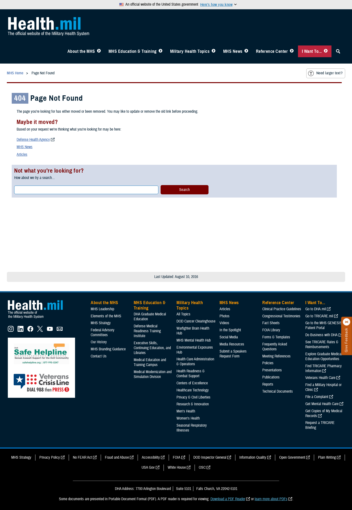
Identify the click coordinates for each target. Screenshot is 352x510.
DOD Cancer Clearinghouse (195, 321)
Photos (225, 316)
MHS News (232, 51)
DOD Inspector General (209, 457)
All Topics (183, 314)
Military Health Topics (190, 51)
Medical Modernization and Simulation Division (153, 374)
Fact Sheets (271, 323)
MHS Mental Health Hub (193, 340)
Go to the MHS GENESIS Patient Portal (323, 325)
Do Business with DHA (321, 335)
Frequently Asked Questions (274, 347)
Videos (224, 323)
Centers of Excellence (192, 383)
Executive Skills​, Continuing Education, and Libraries (152, 348)
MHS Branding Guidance (108, 349)
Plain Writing (327, 457)
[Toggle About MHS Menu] (99, 51)
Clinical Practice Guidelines (281, 309)
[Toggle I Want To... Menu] (326, 51)
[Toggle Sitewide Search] (338, 51)
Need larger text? (325, 73)
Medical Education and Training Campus (150, 362)
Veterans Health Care (320, 377)
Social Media (229, 337)
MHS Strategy (101, 323)
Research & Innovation (192, 404)
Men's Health (185, 411)
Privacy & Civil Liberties (193, 397)
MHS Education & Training (133, 51)
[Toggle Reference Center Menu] (292, 51)
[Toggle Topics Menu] (213, 51)
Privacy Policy (49, 457)
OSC (202, 467)
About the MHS (81, 51)
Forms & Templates (276, 337)
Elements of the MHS (106, 316)
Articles (22, 154)
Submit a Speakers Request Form (233, 354)
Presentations (272, 370)
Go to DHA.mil (315, 309)
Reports (267, 384)
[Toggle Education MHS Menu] (160, 51)
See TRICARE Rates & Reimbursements (321, 344)
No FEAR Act (82, 457)
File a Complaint (316, 396)
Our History (99, 342)
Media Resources (232, 344)
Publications (271, 377)
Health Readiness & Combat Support (190, 373)
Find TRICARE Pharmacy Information (323, 368)
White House (177, 467)
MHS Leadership (102, 309)
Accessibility (151, 457)
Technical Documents (277, 391)
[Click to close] (346, 322)
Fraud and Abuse (117, 457)
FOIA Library (271, 330)
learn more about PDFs (271, 499)
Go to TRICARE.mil (319, 316)
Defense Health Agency (33, 139)
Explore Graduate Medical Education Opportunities (323, 356)
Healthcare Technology (192, 390)
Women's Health (188, 418)
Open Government (292, 457)
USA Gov (148, 467)
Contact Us (99, 356)
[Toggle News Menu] (246, 51)
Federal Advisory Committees (102, 332)
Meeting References (276, 356)
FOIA (176, 457)
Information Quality (252, 457)
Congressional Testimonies (281, 316)
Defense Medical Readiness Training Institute (147, 331)
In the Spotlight (230, 330)
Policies (268, 363)
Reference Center (272, 51)
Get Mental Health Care (322, 403)
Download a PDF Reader (227, 499)
